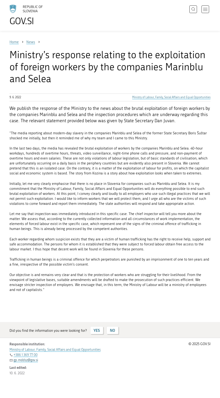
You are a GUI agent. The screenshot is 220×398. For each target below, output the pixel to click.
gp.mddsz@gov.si (26, 360)
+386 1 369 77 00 (25, 355)
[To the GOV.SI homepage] (33, 15)
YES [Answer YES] (97, 330)
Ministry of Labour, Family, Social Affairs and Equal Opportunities (171, 97)
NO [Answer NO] (112, 330)
